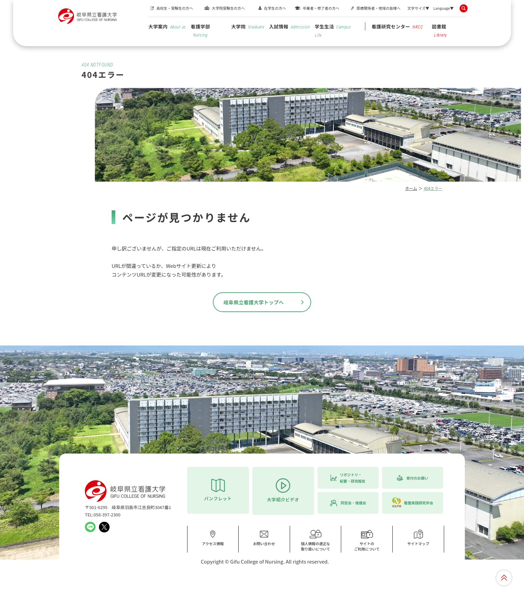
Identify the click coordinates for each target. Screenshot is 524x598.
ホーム (411, 188)
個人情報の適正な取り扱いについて (315, 540)
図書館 (439, 30)
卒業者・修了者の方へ (321, 8)
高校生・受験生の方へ (174, 8)
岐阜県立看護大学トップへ (254, 302)
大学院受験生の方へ (228, 8)
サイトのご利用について (367, 540)
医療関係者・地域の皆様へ (378, 8)
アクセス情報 (213, 537)
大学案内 (167, 26)
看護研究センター (397, 26)
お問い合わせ (264, 537)
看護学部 (200, 30)
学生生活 (333, 30)
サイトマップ (418, 537)
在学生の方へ (275, 8)
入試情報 (289, 26)
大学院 (247, 26)
